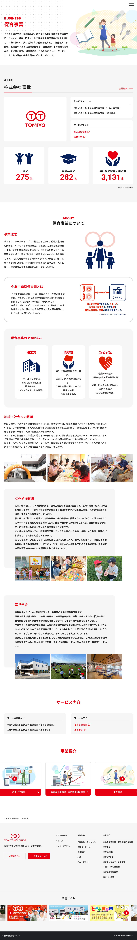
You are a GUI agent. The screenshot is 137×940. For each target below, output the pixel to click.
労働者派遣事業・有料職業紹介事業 (118, 842)
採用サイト (38, 856)
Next (122, 778)
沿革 (79, 857)
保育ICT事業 (108, 857)
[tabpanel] (68, 779)
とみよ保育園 (80, 131)
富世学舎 (78, 136)
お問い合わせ (14, 856)
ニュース (59, 840)
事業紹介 (15, 818)
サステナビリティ (63, 846)
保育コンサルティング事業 (114, 862)
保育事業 (25, 818)
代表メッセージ (83, 847)
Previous (14, 778)
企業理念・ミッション (86, 842)
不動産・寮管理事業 (111, 866)
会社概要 (123, 88)
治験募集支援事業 (110, 872)
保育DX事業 (108, 852)
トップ (6, 818)
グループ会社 (82, 862)
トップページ (61, 835)
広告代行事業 (108, 877)
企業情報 (81, 835)
